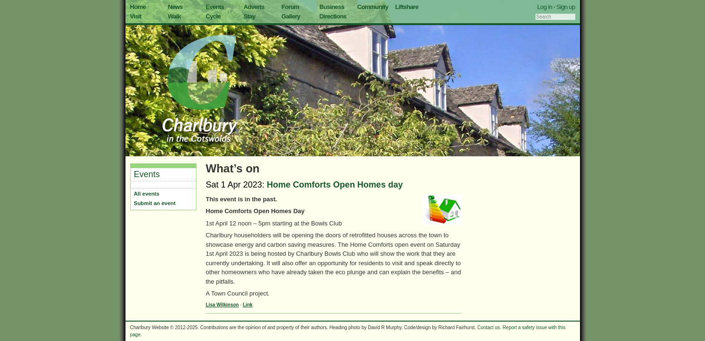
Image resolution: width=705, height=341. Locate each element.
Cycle (213, 16)
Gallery (291, 16)
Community (373, 6)
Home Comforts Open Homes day (335, 184)
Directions (333, 16)
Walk (174, 16)
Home (138, 6)
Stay (250, 16)
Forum (290, 6)
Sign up (565, 6)
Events (215, 6)
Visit (136, 16)
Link (248, 304)
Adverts (254, 6)
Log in (545, 6)
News (175, 6)
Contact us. (489, 327)
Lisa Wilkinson (222, 304)
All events (147, 194)
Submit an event (155, 203)
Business (332, 6)
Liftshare (407, 6)
